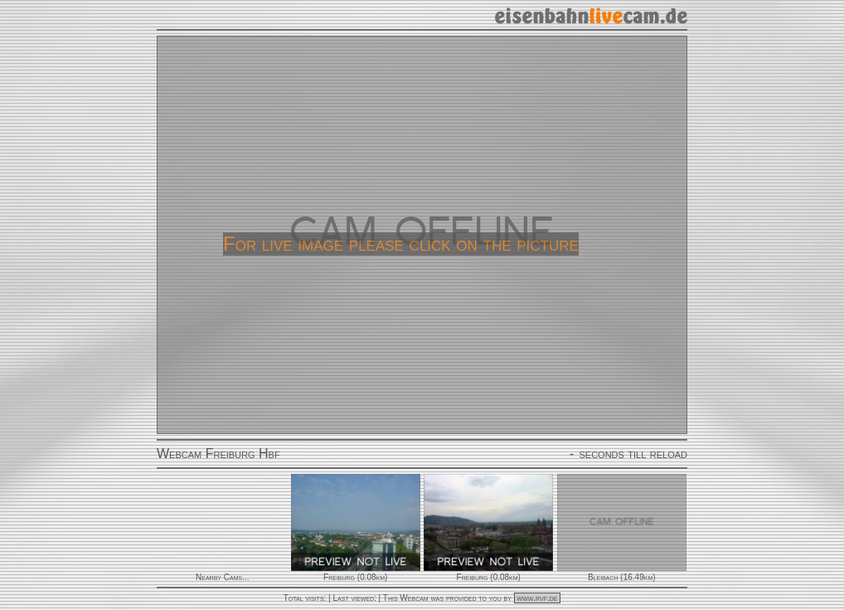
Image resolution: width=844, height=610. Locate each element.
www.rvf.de (537, 598)
